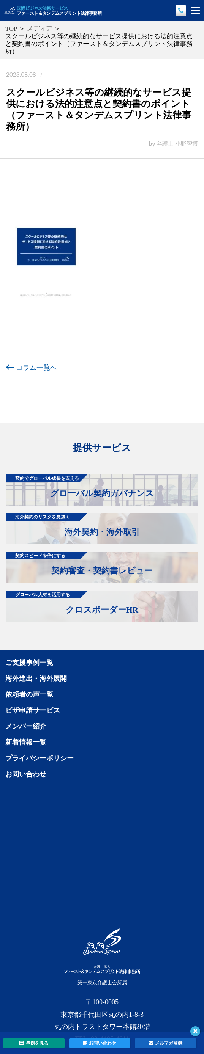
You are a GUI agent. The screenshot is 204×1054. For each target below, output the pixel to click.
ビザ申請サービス (32, 710)
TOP (11, 28)
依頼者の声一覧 (29, 694)
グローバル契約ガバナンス (80, 486)
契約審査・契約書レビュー (79, 563)
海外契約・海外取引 (73, 525)
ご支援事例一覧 (29, 662)
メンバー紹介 (25, 726)
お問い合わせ (25, 774)
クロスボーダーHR (72, 602)
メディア (39, 28)
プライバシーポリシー (39, 758)
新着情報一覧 (25, 742)
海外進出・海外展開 (36, 678)
